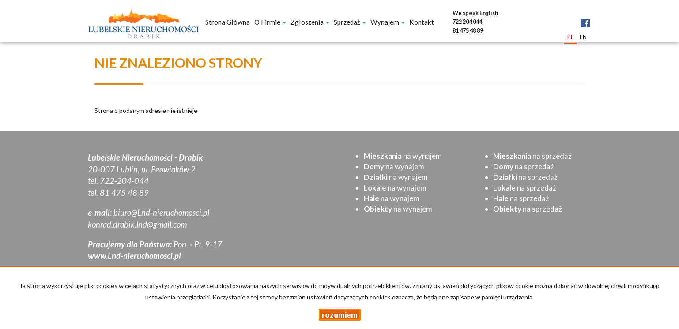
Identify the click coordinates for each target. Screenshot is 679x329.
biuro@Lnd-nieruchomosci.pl (161, 212)
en (583, 37)
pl (570, 37)
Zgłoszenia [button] (309, 22)
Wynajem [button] (387, 22)
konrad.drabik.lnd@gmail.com (137, 224)
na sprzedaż (532, 156)
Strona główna (227, 22)
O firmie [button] (270, 22)
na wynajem (403, 156)
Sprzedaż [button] (350, 22)
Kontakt (421, 22)
